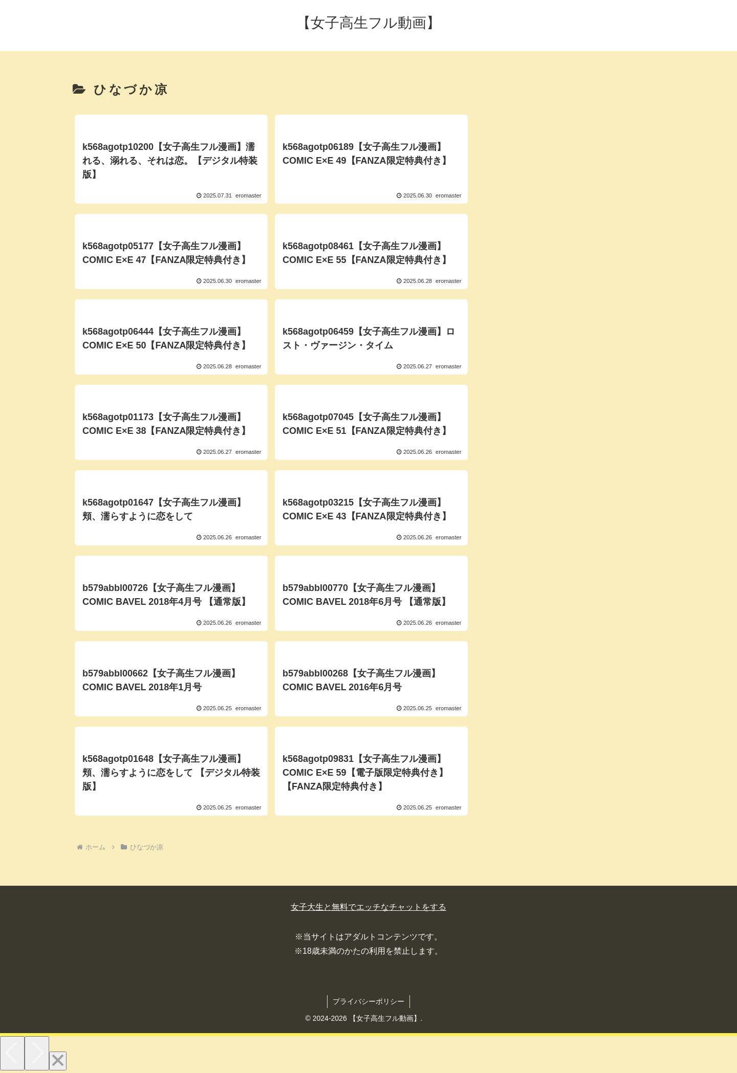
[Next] (37, 1053)
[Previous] (12, 1053)
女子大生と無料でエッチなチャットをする (368, 907)
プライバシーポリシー (368, 1001)
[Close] (58, 1061)
